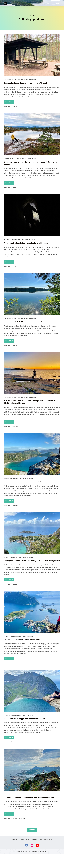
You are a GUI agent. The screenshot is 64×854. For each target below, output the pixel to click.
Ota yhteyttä (48, 839)
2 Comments (22, 742)
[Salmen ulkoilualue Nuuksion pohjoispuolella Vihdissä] (32, 55)
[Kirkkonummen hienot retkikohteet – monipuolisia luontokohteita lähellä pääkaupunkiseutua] (32, 373)
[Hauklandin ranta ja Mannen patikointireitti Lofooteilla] (32, 454)
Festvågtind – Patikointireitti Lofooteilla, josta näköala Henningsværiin (32, 561)
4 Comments (23, 663)
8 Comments (22, 818)
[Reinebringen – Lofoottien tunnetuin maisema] (32, 612)
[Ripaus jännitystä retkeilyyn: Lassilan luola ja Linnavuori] (32, 215)
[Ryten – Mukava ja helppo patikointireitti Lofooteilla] (32, 691)
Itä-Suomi (6, 239)
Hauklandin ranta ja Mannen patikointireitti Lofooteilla (25, 482)
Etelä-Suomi (7, 79)
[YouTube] (37, 845)
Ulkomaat (30, 478)
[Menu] (55, 3)
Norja (12, 478)
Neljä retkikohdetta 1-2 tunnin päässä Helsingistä (23, 322)
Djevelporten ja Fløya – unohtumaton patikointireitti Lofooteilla (29, 797)
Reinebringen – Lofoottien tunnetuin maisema (22, 640)
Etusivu (14, 839)
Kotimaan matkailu (17, 79)
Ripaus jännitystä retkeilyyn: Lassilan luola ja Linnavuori (26, 243)
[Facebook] (26, 845)
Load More (32, 829)
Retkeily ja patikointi (30, 79)
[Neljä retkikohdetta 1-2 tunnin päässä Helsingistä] (32, 294)
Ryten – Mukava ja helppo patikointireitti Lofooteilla (24, 719)
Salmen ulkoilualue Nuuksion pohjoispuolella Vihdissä (25, 83)
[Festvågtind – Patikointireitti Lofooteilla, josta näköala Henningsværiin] (32, 533)
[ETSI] (46, 3)
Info (41, 839)
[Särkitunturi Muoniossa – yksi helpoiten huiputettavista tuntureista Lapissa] (32, 134)
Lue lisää (9, 102)
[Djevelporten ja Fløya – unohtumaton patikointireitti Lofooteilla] (32, 770)
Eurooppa (6, 478)
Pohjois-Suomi (20, 158)
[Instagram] (32, 845)
